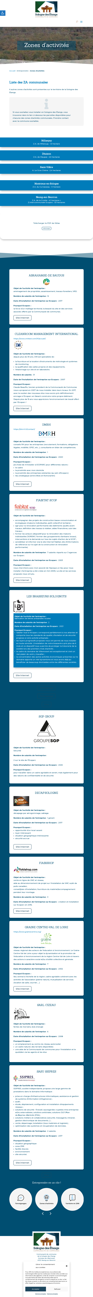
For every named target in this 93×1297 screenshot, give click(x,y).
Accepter (35, 1289)
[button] (2, 13)
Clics (46, 704)
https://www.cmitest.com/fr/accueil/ (29, 339)
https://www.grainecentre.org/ (27, 932)
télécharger (46, 228)
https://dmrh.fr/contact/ (24, 429)
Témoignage (46, 688)
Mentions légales (40, 1294)
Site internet (22, 318)
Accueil (12, 71)
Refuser (57, 1289)
